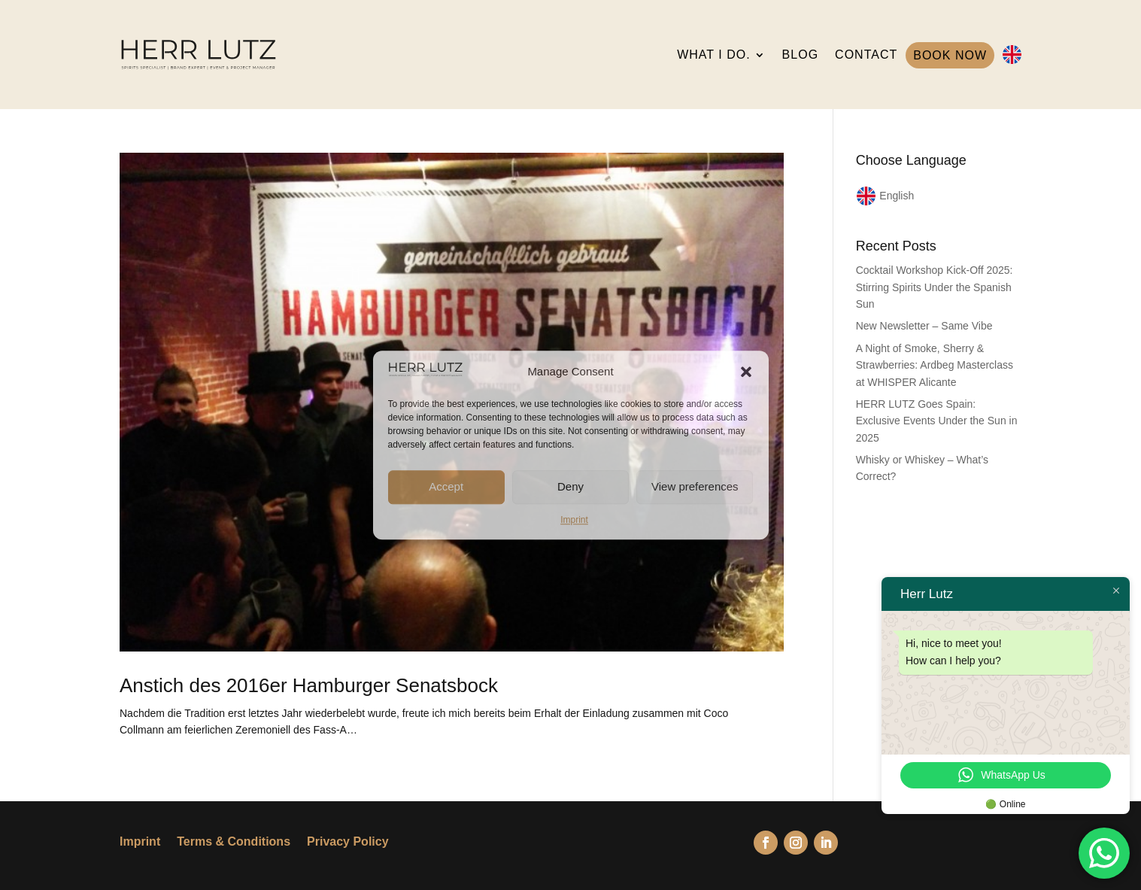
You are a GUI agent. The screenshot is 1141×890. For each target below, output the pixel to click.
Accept (446, 486)
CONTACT (866, 54)
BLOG (800, 54)
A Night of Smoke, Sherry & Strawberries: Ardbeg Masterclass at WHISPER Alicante (934, 365)
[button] (746, 371)
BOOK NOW (950, 55)
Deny (570, 486)
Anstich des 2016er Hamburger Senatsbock (309, 685)
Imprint (574, 520)
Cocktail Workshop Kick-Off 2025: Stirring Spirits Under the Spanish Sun (934, 287)
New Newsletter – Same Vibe (924, 326)
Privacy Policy (348, 842)
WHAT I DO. (713, 54)
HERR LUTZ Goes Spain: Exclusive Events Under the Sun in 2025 (937, 421)
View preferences (695, 486)
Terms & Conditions (233, 842)
